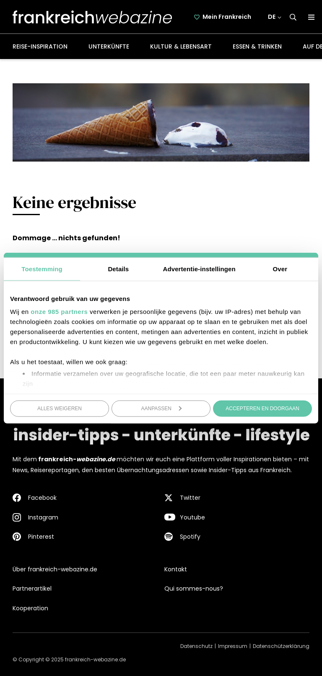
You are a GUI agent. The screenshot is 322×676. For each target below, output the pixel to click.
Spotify (190, 536)
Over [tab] (280, 268)
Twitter (190, 498)
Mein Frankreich (227, 17)
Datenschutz (196, 646)
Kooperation (30, 608)
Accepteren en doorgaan (262, 408)
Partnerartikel (32, 588)
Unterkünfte (108, 46)
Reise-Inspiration (40, 46)
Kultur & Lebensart (181, 46)
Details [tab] (118, 268)
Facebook (42, 498)
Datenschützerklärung (281, 646)
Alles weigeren (59, 408)
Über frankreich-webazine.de (55, 569)
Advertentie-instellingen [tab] (199, 268)
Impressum (232, 646)
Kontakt (175, 569)
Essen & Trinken (257, 46)
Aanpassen (161, 408)
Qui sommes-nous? (193, 588)
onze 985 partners (59, 311)
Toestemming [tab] (41, 268)
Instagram (43, 517)
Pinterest (41, 536)
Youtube (192, 517)
